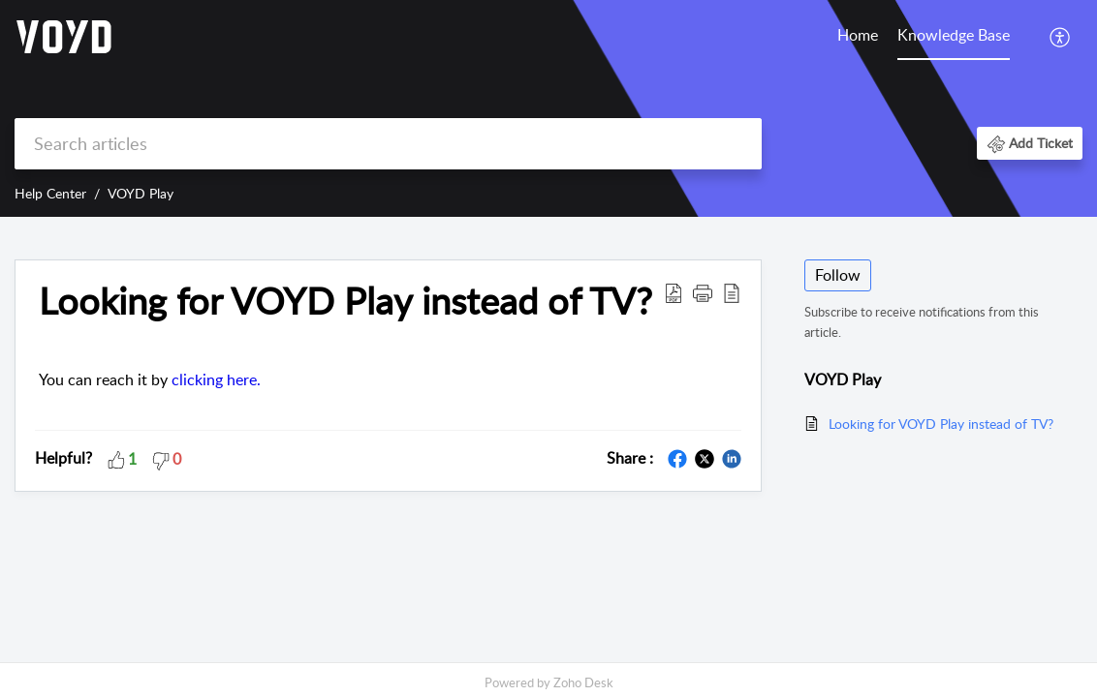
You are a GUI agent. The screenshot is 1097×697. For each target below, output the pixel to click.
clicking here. (216, 379)
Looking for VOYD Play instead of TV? (941, 423)
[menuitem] (857, 37)
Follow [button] (838, 275)
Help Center (50, 193)
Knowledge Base (953, 34)
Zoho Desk (583, 682)
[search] (388, 143)
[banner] (548, 108)
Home (857, 34)
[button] (1060, 37)
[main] (548, 441)
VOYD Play (140, 193)
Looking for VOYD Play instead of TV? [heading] (345, 301)
